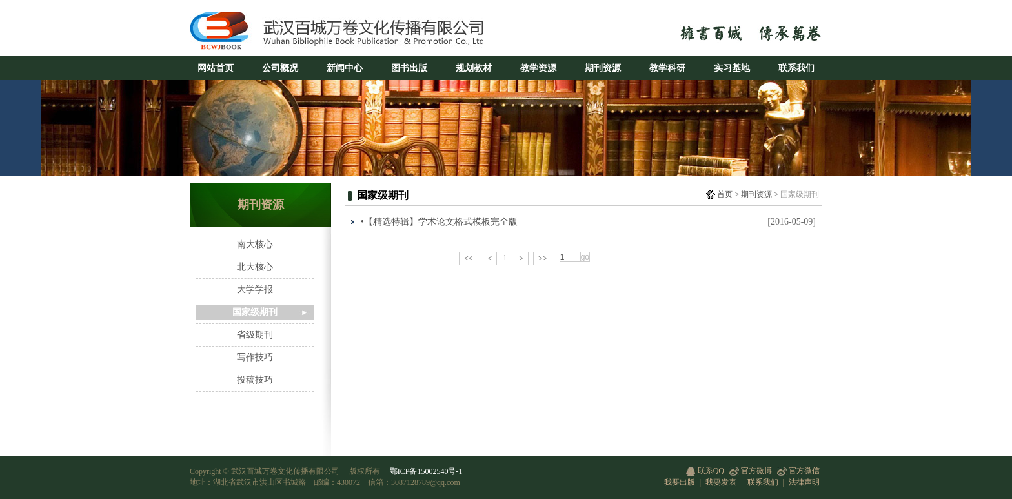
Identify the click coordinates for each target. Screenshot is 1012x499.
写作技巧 (255, 357)
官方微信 (798, 470)
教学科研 (667, 68)
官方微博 (750, 470)
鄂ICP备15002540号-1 (426, 471)
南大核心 (255, 244)
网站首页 (215, 68)
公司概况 (280, 68)
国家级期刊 (255, 312)
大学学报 (255, 289)
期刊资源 (603, 68)
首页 (725, 194)
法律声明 (804, 482)
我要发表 (720, 482)
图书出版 (409, 68)
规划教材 (474, 68)
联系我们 (796, 68)
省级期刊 (255, 335)
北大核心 (255, 267)
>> (542, 258)
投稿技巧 (255, 380)
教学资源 (538, 68)
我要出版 (679, 482)
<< (468, 258)
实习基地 (732, 68)
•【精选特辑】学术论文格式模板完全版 (439, 222)
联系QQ (705, 470)
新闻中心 (345, 68)
